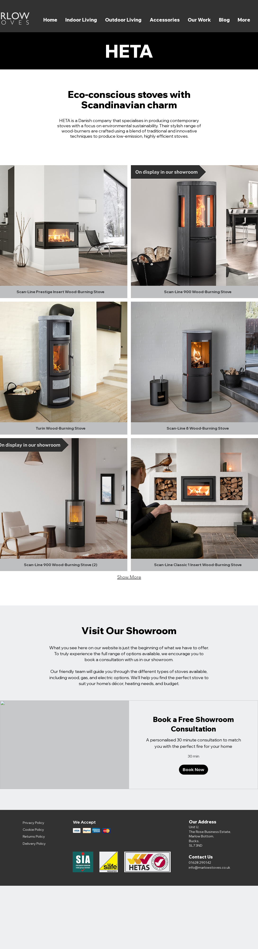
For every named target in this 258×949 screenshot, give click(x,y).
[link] (193, 724)
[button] (193, 770)
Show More (129, 577)
